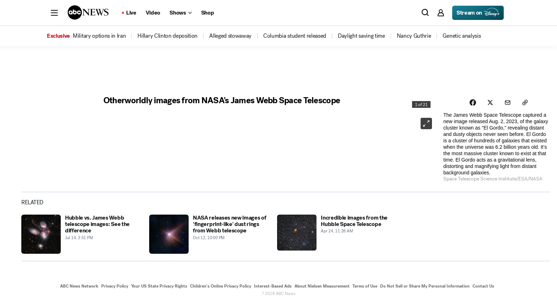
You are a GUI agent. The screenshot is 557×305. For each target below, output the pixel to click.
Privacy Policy (114, 286)
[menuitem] (99, 36)
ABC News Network (79, 286)
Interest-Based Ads (273, 286)
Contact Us (483, 286)
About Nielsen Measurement (322, 286)
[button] (54, 13)
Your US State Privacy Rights (159, 286)
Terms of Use (364, 286)
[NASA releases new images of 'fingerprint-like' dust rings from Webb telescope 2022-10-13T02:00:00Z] (209, 234)
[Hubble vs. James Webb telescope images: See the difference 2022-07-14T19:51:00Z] (81, 234)
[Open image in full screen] (426, 123)
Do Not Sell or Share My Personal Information (425, 286)
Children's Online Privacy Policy (220, 286)
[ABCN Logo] (88, 12)
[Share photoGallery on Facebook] (472, 102)
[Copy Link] (525, 102)
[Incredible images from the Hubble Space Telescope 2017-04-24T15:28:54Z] (336, 234)
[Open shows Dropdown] (180, 12)
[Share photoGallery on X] (490, 102)
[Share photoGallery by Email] (508, 102)
